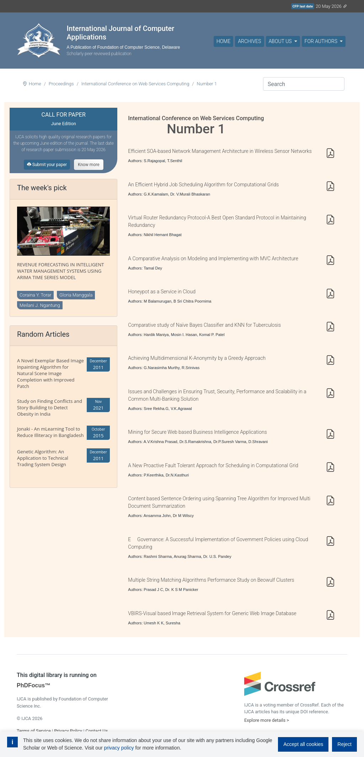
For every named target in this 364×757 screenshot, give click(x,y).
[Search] (303, 84)
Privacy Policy (68, 731)
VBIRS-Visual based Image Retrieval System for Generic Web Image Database (212, 613)
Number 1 (207, 83)
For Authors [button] (322, 41)
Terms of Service (34, 731)
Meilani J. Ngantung (40, 305)
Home (223, 41)
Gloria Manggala (75, 295)
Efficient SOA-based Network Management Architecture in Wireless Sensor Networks (220, 151)
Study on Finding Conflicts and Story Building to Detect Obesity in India (49, 407)
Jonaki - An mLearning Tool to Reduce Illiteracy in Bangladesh (50, 432)
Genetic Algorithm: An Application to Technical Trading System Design (42, 458)
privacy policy (119, 748)
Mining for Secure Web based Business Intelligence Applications (197, 432)
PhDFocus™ (33, 685)
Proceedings (61, 83)
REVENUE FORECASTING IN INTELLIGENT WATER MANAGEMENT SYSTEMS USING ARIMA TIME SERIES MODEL (60, 271)
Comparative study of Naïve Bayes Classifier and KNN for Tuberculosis (204, 325)
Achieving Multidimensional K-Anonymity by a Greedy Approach (197, 358)
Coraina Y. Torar (35, 295)
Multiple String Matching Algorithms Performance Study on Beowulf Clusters (211, 580)
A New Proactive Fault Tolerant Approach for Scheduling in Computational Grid (213, 465)
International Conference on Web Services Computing (135, 83)
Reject (344, 744)
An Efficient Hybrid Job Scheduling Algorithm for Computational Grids (203, 184)
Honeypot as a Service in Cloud (162, 291)
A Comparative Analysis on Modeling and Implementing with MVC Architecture (213, 258)
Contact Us (96, 731)
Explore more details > (266, 720)
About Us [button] (281, 41)
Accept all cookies (303, 744)
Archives (249, 41)
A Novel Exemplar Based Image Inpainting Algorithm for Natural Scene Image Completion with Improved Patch (50, 373)
